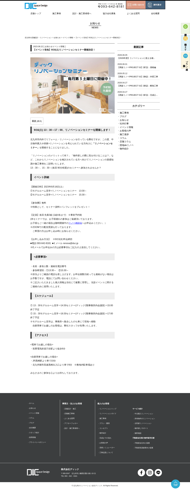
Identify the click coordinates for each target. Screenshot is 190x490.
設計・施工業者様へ (81, 13)
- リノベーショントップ (107, 409)
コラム (123, 138)
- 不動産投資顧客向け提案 (143, 448)
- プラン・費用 (104, 423)
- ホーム (31, 403)
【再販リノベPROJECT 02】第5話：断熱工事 (137, 86)
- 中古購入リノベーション (143, 414)
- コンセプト (103, 429)
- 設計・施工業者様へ (71, 429)
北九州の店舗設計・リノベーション (38, 38)
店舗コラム (125, 141)
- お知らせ (32, 408)
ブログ (123, 116)
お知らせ (57, 38)
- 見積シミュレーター (107, 448)
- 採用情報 (32, 438)
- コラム (31, 418)
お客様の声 (125, 131)
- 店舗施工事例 (68, 414)
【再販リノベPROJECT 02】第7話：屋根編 (136, 67)
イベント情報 (68, 38)
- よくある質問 (68, 419)
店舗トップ (35, 13)
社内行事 (124, 123)
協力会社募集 (109, 13)
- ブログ (31, 423)
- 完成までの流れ (105, 438)
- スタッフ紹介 (33, 433)
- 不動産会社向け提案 (142, 443)
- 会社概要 (32, 428)
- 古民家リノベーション (142, 423)
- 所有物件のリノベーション (144, 419)
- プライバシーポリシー (37, 443)
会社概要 (155, 13)
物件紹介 (124, 148)
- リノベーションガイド (107, 414)
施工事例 (56, 13)
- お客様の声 (103, 443)
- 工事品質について (106, 453)
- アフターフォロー (70, 423)
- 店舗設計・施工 (69, 409)
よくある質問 (133, 13)
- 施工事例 (102, 419)
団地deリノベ (127, 145)
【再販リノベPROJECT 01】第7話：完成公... (137, 95)
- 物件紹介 (102, 433)
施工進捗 (124, 134)
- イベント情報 (33, 413)
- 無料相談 (137, 433)
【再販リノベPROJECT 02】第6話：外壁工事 (137, 76)
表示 (39, 121)
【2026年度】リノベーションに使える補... (136, 58)
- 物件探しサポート (141, 429)
